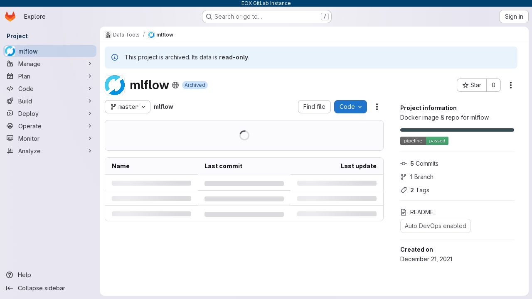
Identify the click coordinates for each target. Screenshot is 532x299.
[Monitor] (49, 138)
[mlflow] (49, 51)
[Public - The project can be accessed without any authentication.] (175, 85)
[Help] (49, 275)
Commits (419, 163)
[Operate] (49, 126)
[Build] (49, 101)
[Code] (49, 88)
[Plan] (49, 76)
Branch (416, 176)
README (416, 212)
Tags (414, 190)
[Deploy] (49, 113)
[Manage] (49, 63)
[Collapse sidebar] (49, 288)
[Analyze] (49, 151)
